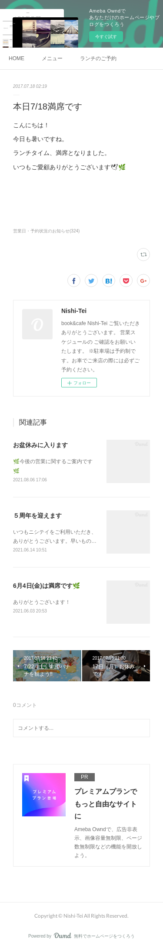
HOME (16, 58)
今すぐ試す (106, 36)
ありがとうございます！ (41, 602)
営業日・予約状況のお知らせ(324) (46, 231)
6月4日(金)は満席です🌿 (46, 585)
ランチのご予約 (98, 58)
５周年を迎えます (37, 515)
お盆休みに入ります (40, 445)
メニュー (52, 58)
